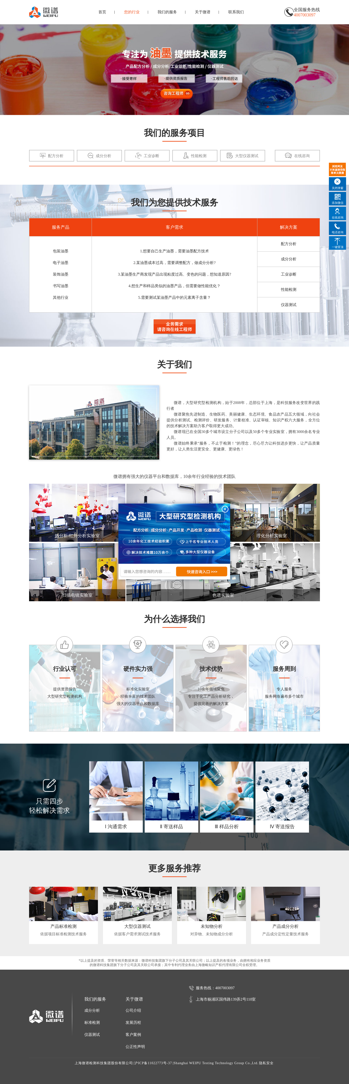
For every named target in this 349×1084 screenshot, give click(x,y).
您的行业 (132, 12)
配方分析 (288, 244)
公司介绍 (133, 1010)
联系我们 (236, 12)
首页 (102, 12)
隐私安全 (266, 1063)
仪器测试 (288, 305)
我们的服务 (167, 12)
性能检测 (288, 289)
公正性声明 (135, 1047)
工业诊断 (288, 274)
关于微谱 (202, 12)
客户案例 (133, 1035)
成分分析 (288, 259)
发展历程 (133, 1022)
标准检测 (92, 1022)
